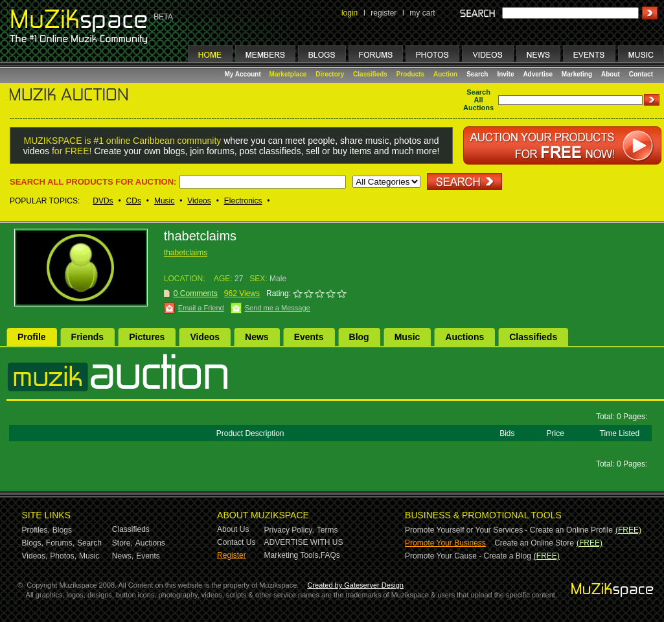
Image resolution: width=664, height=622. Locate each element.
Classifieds (370, 74)
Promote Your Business (445, 542)
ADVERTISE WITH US (303, 542)
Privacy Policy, (289, 530)
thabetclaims (185, 252)
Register (231, 555)
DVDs (103, 200)
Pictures (147, 337)
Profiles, (36, 530)
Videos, (35, 555)
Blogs (62, 530)
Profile (31, 337)
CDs (133, 200)
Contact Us (236, 542)
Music (164, 200)
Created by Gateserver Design (355, 585)
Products (410, 74)
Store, (122, 542)
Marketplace (288, 74)
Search (477, 74)
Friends (87, 337)
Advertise (538, 74)
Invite (505, 74)
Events (309, 337)
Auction (445, 74)
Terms (327, 530)
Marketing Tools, (292, 555)
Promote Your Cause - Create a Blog (468, 555)
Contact (641, 74)
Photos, (63, 555)
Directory (329, 74)
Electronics (243, 200)
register (383, 12)
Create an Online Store (534, 542)
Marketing (577, 74)
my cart (422, 12)
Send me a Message (277, 308)
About (610, 74)
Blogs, (32, 542)
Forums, (60, 542)
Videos (199, 200)
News (257, 337)
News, (122, 555)
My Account (244, 74)
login (349, 12)
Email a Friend (201, 308)
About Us (233, 529)
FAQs (330, 555)
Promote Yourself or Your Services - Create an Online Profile (509, 530)
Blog (359, 337)
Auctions (464, 337)
